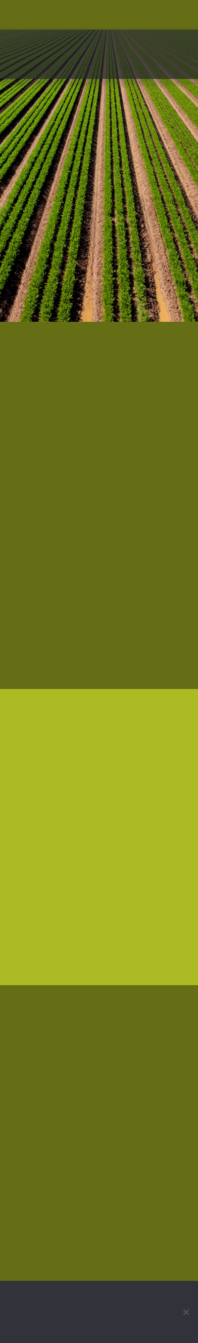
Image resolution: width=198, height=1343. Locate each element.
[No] (186, 1312)
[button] (181, 68)
